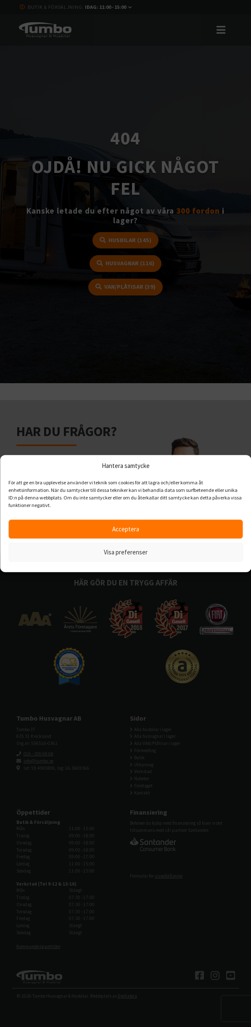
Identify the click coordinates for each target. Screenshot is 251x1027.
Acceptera (125, 529)
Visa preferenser (126, 552)
